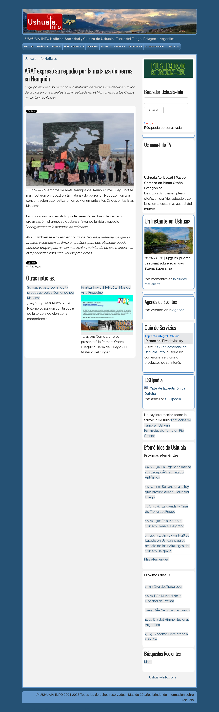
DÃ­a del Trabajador (163, 587)
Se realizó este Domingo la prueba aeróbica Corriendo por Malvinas (50, 292)
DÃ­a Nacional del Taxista (167, 610)
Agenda (56, 46)
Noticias (28, 46)
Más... (148, 662)
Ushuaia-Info (34, 59)
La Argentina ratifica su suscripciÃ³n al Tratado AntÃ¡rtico (168, 472)
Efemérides (135, 46)
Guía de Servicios (74, 46)
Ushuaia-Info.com (162, 677)
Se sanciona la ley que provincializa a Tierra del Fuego (167, 492)
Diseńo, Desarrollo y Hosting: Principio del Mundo (59, 709)
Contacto (173, 46)
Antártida (42, 46)
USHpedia (92, 46)
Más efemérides (156, 559)
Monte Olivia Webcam (113, 46)
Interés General (154, 46)
